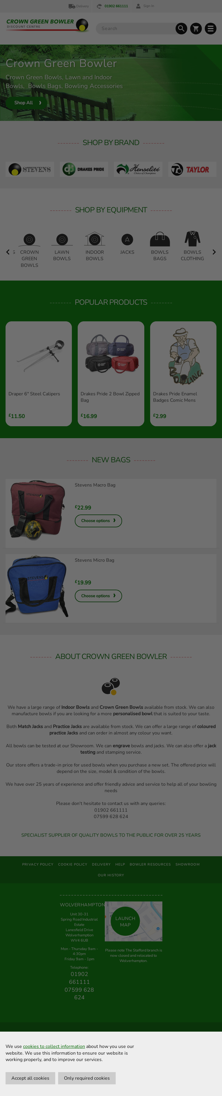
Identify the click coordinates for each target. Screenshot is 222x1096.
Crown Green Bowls (34, 77)
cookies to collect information (54, 1046)
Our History (111, 875)
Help (120, 864)
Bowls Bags (44, 86)
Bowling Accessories (94, 86)
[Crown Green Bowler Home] (48, 25)
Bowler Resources (150, 864)
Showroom (188, 864)
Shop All (23, 103)
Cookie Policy (72, 864)
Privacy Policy (37, 864)
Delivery (78, 6)
